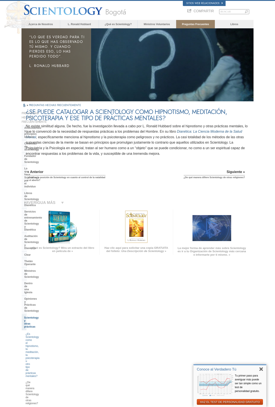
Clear (27, 181)
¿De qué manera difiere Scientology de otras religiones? (44, 241)
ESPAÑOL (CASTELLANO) (85, 350)
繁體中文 (28, 363)
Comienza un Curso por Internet (207, 351)
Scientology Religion (200, 343)
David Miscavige (198, 347)
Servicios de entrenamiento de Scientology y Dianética (43, 164)
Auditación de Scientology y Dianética (41, 173)
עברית (28, 350)
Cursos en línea (136, 355)
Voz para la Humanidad (140, 338)
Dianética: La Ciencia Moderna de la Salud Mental (165, 143)
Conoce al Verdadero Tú (216, 369)
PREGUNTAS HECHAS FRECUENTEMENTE (55, 105)
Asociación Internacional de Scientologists (212, 359)
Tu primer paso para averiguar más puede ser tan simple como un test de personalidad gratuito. (248, 383)
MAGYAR (76, 334)
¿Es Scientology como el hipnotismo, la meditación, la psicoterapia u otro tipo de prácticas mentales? (42, 229)
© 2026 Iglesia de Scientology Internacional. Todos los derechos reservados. (61, 402)
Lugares (132, 368)
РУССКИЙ (29, 359)
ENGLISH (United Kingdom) (38, 338)
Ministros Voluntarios (157, 24)
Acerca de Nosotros (41, 24)
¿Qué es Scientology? (118, 24)
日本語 (27, 355)
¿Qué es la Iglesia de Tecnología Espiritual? (44, 278)
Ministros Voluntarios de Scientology (209, 355)
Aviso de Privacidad (186, 402)
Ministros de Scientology (39, 194)
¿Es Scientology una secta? (42, 249)
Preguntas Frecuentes (195, 24)
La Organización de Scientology (43, 256)
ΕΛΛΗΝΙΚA (77, 354)
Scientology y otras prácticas (42, 217)
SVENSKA (76, 342)
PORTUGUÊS (78, 362)
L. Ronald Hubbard (79, 24)
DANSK (28, 342)
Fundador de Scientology (39, 139)
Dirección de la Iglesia (37, 262)
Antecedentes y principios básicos (40, 125)
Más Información (136, 359)
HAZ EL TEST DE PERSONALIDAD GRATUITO (230, 402)
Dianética (195, 334)
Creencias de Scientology (40, 133)
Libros (234, 24)
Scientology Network (200, 338)
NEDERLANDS (32, 368)
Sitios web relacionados (204, 3)
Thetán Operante (34, 187)
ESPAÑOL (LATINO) (82, 346)
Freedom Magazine (200, 363)
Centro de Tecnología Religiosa (43, 269)
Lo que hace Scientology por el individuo (43, 148)
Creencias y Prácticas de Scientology (147, 334)
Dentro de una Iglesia (37, 200)
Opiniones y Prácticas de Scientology (39, 209)
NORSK (75, 338)
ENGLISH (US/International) (38, 334)
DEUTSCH (29, 372)
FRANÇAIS (30, 346)
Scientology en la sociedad (40, 292)
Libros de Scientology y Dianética (45, 155)
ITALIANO (76, 358)
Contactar (133, 363)
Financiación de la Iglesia (39, 285)
